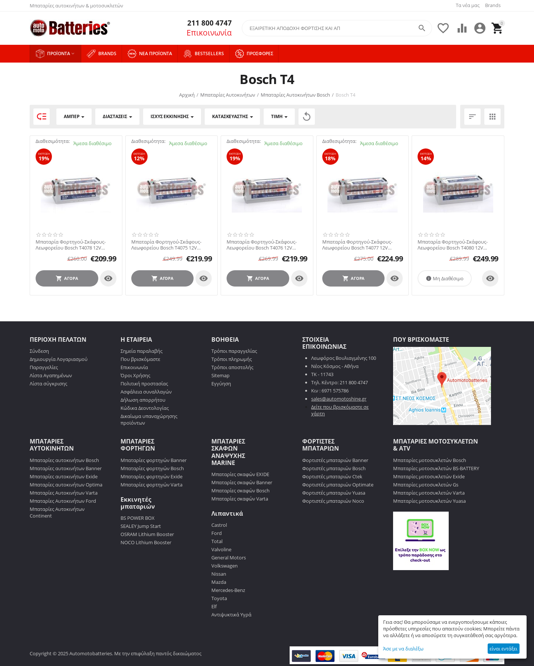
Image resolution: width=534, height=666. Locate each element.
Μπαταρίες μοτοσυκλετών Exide (429, 476)
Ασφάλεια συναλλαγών (146, 391)
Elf (214, 606)
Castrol (219, 525)
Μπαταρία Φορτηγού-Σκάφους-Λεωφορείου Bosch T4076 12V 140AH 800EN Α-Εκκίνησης (262, 245)
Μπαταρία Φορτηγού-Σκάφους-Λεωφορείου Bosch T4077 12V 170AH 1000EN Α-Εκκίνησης (357, 245)
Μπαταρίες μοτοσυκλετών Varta (429, 492)
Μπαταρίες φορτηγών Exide (151, 476)
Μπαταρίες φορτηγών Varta (151, 484)
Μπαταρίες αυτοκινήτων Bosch (64, 460)
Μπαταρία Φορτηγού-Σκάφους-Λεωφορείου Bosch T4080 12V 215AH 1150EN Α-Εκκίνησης (453, 245)
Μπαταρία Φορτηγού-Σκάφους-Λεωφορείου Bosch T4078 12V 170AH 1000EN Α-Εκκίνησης (71, 245)
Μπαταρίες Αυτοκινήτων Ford (63, 501)
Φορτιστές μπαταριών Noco (333, 501)
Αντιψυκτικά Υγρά (231, 614)
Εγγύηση (221, 383)
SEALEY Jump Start (141, 526)
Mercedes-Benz (228, 590)
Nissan (218, 573)
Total (216, 541)
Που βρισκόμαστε (140, 359)
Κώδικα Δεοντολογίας (145, 408)
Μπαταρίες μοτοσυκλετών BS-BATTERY (436, 468)
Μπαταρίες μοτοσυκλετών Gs (425, 484)
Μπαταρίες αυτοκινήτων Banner (66, 468)
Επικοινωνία (209, 32)
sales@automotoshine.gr (338, 398)
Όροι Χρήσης (135, 375)
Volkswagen (224, 565)
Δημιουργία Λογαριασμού (59, 359)
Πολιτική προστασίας (144, 383)
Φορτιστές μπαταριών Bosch (334, 468)
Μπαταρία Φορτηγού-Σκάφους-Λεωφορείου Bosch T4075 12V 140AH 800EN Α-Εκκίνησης (166, 245)
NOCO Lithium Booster (146, 542)
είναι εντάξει (503, 648)
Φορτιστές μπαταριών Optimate (337, 484)
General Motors (228, 557)
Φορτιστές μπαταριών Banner (335, 460)
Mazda (218, 582)
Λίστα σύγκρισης (48, 383)
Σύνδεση (39, 351)
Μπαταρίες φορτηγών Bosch (152, 468)
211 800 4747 (208, 23)
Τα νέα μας (467, 5)
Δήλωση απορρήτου (143, 399)
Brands (493, 5)
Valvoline (221, 549)
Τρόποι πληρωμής (231, 359)
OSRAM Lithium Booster (147, 534)
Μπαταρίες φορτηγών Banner (154, 460)
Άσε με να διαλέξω (403, 648)
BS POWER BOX (138, 518)
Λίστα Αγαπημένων (51, 375)
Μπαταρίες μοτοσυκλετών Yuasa (429, 501)
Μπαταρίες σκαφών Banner (241, 482)
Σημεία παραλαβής (141, 351)
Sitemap (220, 375)
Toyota (219, 598)
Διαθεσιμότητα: (53, 141)
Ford (216, 533)
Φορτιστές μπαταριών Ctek (332, 476)
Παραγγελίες (44, 367)
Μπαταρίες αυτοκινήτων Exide (64, 476)
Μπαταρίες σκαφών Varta (239, 498)
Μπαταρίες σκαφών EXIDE (240, 474)
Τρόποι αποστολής (232, 367)
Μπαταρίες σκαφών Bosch (240, 490)
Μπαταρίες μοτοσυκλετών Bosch (429, 460)
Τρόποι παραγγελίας (234, 351)
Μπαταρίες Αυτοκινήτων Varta (64, 492)
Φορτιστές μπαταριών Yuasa (333, 492)
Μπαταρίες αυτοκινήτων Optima (66, 484)
